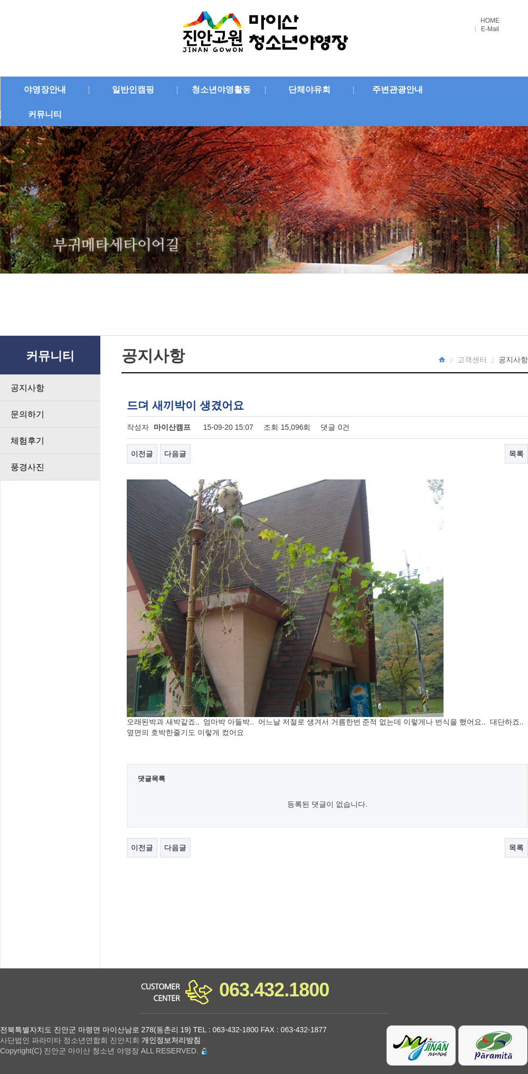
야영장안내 (45, 89)
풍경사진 (27, 467)
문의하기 (27, 414)
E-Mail (490, 29)
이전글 (142, 453)
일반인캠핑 (133, 89)
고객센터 (472, 359)
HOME (489, 21)
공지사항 (27, 387)
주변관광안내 (397, 89)
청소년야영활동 (221, 89)
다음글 (175, 453)
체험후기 (27, 440)
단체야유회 (309, 89)
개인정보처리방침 (171, 1040)
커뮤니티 (45, 114)
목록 (516, 453)
